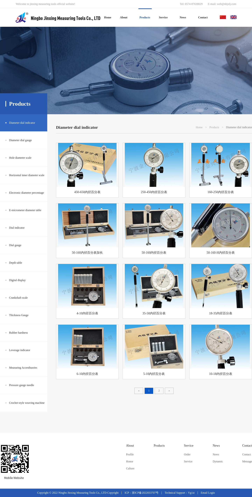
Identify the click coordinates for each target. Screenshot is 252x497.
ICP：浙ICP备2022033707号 (142, 492)
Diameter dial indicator (22, 122)
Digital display (17, 280)
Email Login (208, 492)
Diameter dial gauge (20, 140)
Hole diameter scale (20, 157)
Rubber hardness (18, 332)
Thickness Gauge (19, 315)
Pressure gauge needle (21, 385)
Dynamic (218, 461)
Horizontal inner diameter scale (26, 175)
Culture (130, 468)
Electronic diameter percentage (26, 192)
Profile (130, 454)
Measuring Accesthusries (23, 367)
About (130, 445)
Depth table (15, 262)
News (216, 445)
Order (187, 454)
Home (107, 17)
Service (188, 445)
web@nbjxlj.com (226, 3)
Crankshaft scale (18, 297)
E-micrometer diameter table (25, 210)
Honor (129, 461)
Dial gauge (15, 245)
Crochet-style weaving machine (27, 402)
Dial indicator (16, 227)
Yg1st (191, 492)
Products (214, 127)
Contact (247, 445)
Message (247, 461)
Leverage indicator (19, 350)
